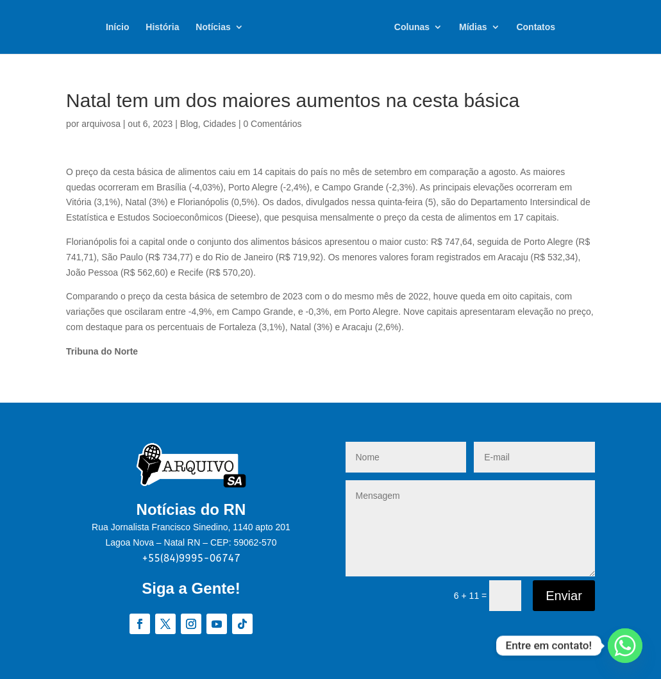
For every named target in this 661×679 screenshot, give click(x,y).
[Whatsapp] (625, 645)
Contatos (535, 27)
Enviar (564, 596)
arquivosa (101, 124)
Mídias (473, 27)
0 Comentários (272, 124)
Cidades (219, 124)
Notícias (213, 27)
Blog (189, 124)
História (162, 27)
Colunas (412, 27)
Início (118, 27)
